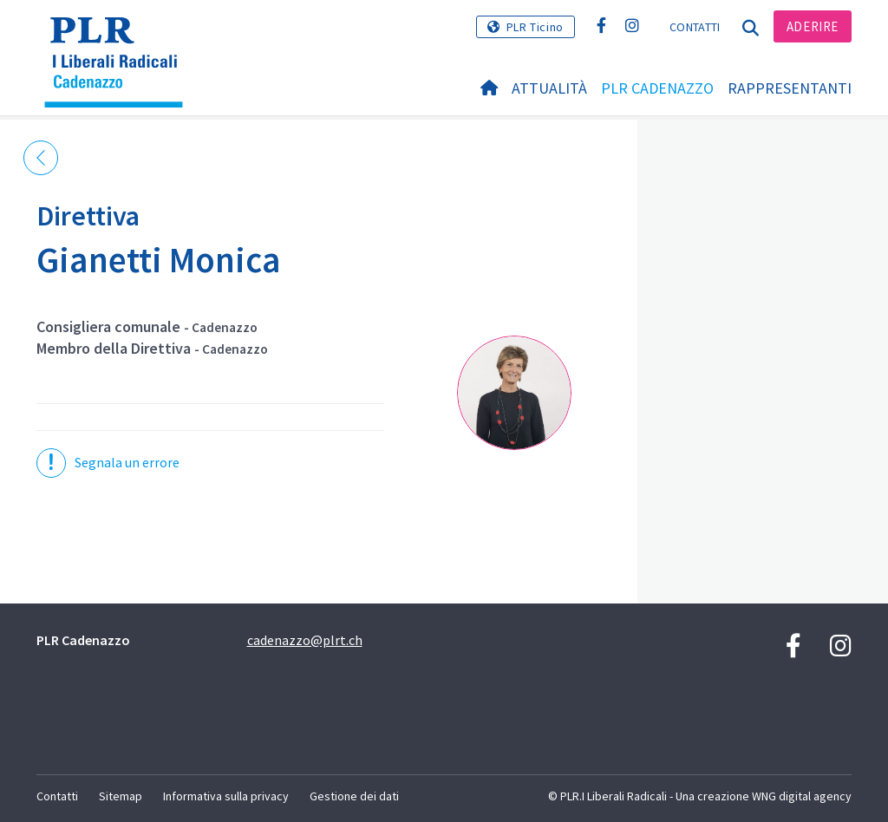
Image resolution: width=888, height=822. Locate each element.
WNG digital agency (802, 796)
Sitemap (120, 796)
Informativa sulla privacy (226, 796)
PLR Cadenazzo (657, 88)
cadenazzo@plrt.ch (304, 640)
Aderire (813, 26)
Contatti (694, 27)
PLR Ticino (535, 27)
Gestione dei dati (354, 796)
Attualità (549, 88)
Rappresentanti (790, 88)
